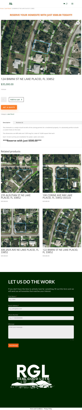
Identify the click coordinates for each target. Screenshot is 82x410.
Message (11, 324)
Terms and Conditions (36, 409)
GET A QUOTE (10, 107)
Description (6, 122)
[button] (78, 23)
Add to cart (15, 99)
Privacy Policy (48, 409)
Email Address (13, 306)
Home (1, 8)
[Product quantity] (4, 99)
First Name (12, 296)
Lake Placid (7, 8)
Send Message (13, 345)
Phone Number (13, 315)
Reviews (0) (19, 122)
